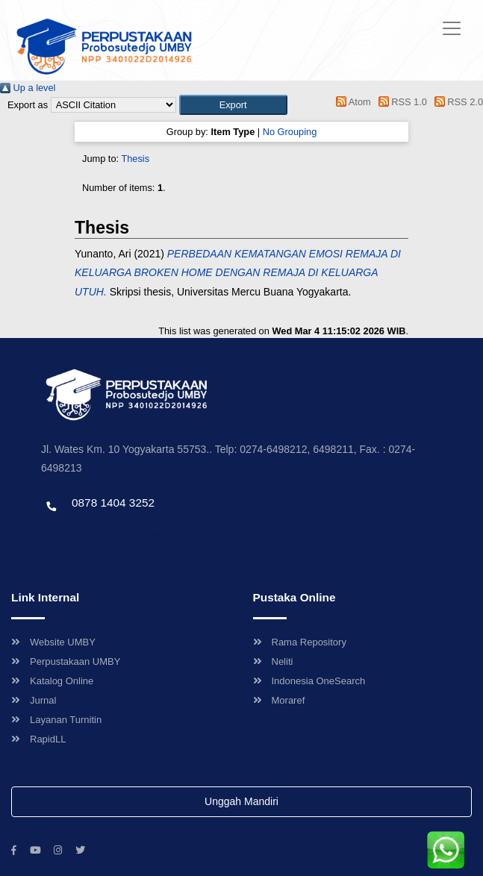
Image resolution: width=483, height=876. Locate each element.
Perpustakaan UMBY (65, 661)
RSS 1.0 (400, 101)
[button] (233, 105)
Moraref (279, 700)
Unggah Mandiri (241, 801)
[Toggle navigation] (451, 28)
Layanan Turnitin (56, 719)
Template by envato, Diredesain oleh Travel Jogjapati (153, 534)
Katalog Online (52, 680)
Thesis (135, 158)
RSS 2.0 (456, 101)
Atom (351, 101)
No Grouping (290, 131)
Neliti (273, 661)
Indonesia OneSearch (309, 680)
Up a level (27, 87)
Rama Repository (299, 642)
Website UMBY (53, 642)
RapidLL (38, 739)
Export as (27, 104)
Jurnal (33, 700)
